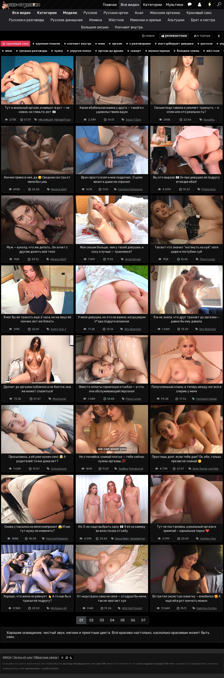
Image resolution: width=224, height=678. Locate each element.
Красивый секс (199, 13)
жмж (6, 50)
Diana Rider (122, 538)
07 (143, 620)
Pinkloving (208, 189)
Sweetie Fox (137, 538)
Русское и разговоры (26, 20)
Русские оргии (116, 13)
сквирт (134, 50)
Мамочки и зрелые (145, 20)
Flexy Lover (207, 259)
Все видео (130, 4)
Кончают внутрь (129, 27)
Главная (110, 4)
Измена (95, 20)
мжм (99, 43)
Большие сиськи (94, 27)
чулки (57, 50)
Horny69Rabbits (57, 538)
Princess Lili (136, 468)
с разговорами (138, 43)
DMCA (7, 657)
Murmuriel (59, 398)
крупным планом (46, 43)
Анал (139, 13)
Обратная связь (45, 657)
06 (133, 620)
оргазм (115, 43)
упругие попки (78, 50)
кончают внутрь (77, 43)
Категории (152, 4)
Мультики (174, 4)
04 (112, 620)
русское (205, 43)
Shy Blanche (132, 329)
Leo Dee (213, 468)
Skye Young (199, 468)
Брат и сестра (203, 20)
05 (123, 620)
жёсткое (211, 50)
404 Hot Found (132, 608)
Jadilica (123, 468)
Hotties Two (208, 538)
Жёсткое (116, 20)
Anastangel (133, 259)
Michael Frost (62, 119)
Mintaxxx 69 (59, 608)
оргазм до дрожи (108, 50)
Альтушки (176, 20)
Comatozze (58, 468)
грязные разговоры (31, 50)
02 (91, 620)
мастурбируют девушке (174, 43)
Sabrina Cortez (206, 608)
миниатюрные (157, 50)
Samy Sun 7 (58, 329)
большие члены (186, 50)
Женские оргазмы (165, 13)
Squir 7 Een (133, 119)
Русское (90, 13)
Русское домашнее (66, 20)
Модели (70, 13)
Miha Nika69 (45, 119)
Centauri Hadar (206, 398)
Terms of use (22, 657)
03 (102, 620)
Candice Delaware (130, 189)
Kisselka (209, 119)
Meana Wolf (58, 189)
